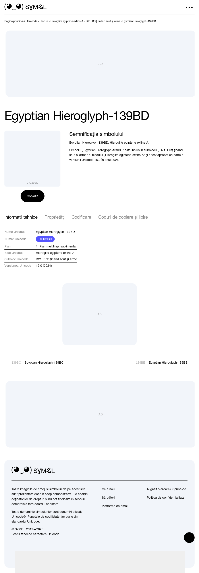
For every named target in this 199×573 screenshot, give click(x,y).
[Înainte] (192, 21)
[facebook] (183, 470)
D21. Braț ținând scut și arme (56, 259)
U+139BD (45, 239)
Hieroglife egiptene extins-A (55, 253)
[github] (174, 470)
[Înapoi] (184, 21)
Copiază (32, 196)
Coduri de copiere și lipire (123, 217)
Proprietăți (54, 217)
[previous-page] (14, 21)
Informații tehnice (20, 217)
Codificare (81, 217)
